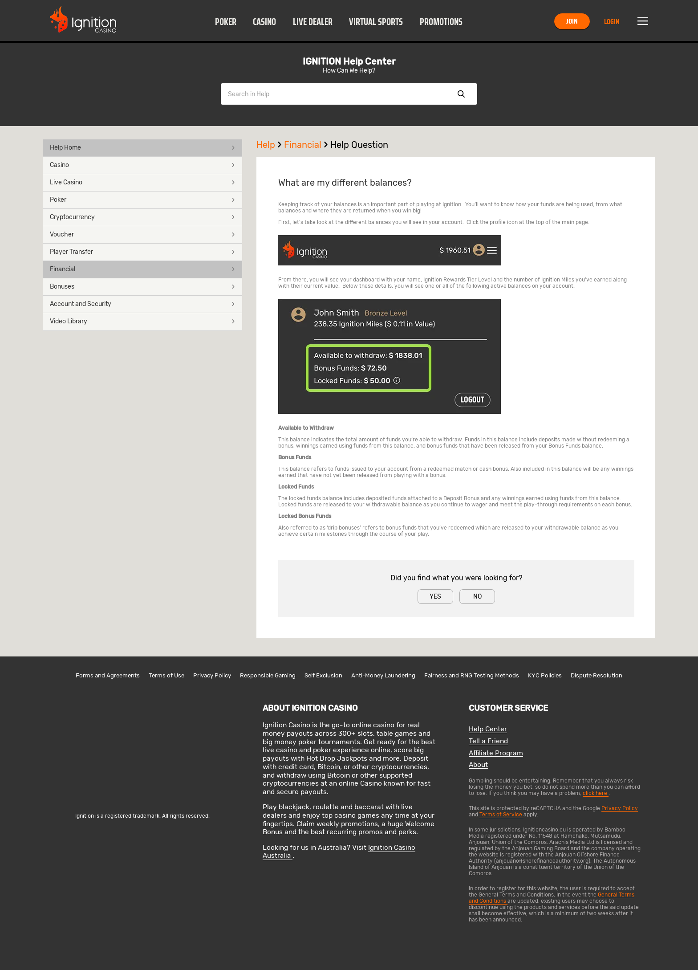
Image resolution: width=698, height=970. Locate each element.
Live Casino (142, 182)
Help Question (359, 144)
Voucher (142, 234)
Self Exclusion (323, 675)
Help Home (142, 147)
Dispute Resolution (596, 675)
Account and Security (142, 304)
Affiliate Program (496, 753)
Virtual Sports (376, 22)
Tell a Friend (488, 741)
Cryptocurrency (142, 217)
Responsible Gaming (268, 675)
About (478, 765)
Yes (435, 596)
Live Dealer (313, 22)
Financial (142, 269)
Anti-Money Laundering (383, 675)
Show (461, 94)
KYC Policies (545, 675)
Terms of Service (501, 814)
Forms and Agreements (108, 675)
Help (270, 144)
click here (596, 793)
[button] (225, 21)
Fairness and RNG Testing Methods (471, 675)
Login (611, 21)
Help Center (488, 729)
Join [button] (571, 21)
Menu (642, 21)
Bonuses (142, 286)
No (477, 596)
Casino (264, 22)
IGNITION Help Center (349, 61)
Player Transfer (142, 252)
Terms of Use (166, 675)
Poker (225, 22)
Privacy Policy (212, 675)
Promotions (441, 22)
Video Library (142, 321)
